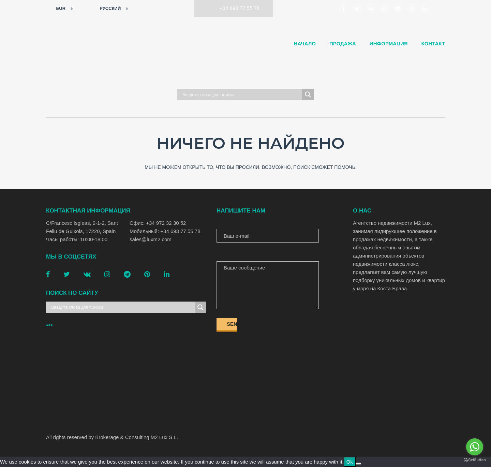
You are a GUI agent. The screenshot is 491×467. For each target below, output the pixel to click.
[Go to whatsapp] (474, 446)
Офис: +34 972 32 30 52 (158, 223)
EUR (56, 8)
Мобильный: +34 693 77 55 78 (165, 231)
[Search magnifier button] (308, 94)
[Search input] (241, 94)
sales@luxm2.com (151, 239)
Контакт (433, 43)
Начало (305, 43)
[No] (358, 464)
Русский (106, 8)
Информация (389, 43)
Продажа (342, 43)
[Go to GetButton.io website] (475, 460)
